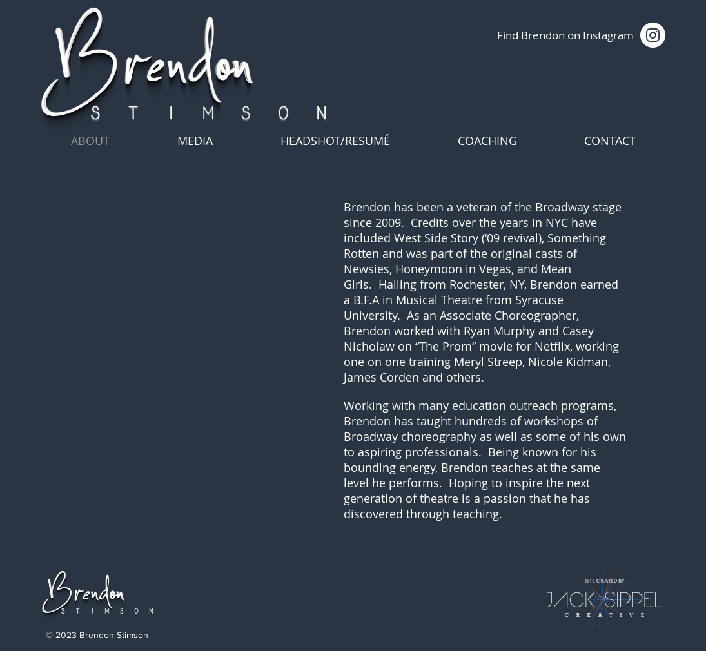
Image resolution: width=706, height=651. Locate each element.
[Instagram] (652, 35)
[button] (195, 140)
